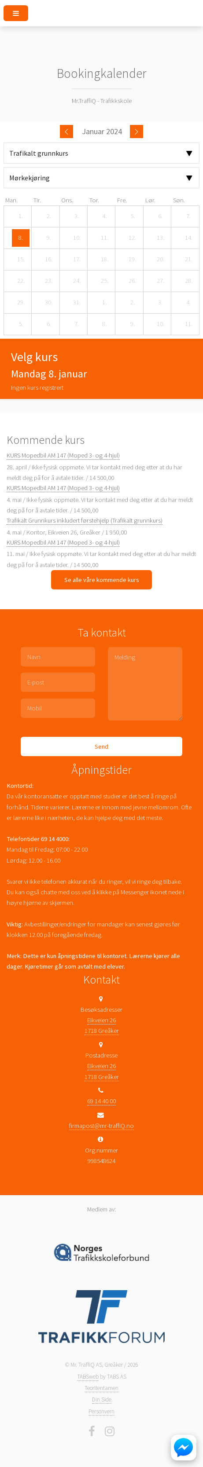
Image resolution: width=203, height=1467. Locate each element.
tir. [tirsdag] (37, 200)
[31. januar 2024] (76, 302)
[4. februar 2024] (188, 302)
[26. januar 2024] (132, 281)
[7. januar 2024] (188, 216)
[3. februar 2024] (160, 302)
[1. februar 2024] (104, 302)
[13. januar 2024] (160, 238)
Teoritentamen (101, 1388)
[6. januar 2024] (160, 216)
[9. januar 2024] (48, 238)
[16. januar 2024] (48, 259)
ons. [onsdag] (67, 200)
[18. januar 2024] (104, 259)
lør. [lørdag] (150, 200)
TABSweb (88, 1376)
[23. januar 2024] (48, 281)
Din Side (101, 1399)
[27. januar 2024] (160, 281)
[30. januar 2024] (48, 302)
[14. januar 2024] (188, 238)
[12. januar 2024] (132, 238)
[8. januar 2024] (20, 238)
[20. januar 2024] (160, 259)
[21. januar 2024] (188, 259)
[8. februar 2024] (104, 324)
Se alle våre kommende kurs (101, 580)
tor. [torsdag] (94, 200)
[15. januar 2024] (20, 259)
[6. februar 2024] (48, 324)
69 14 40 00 (101, 1101)
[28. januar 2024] (188, 281)
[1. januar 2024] (20, 216)
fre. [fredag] (122, 200)
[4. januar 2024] (104, 216)
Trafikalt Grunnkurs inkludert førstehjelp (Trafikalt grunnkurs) (84, 520)
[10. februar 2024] (160, 324)
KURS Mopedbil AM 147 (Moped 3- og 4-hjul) (63, 455)
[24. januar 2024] (76, 281)
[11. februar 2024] (188, 324)
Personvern (101, 1411)
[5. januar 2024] (132, 216)
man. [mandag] (11, 200)
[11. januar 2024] (104, 238)
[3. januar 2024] (76, 216)
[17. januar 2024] (76, 259)
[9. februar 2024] (132, 324)
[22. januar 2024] (20, 281)
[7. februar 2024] (76, 324)
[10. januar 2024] (76, 238)
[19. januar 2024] (132, 259)
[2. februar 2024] (132, 302)
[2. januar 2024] (48, 216)
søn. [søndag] (179, 200)
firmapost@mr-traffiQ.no (101, 1126)
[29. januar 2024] (20, 302)
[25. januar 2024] (104, 281)
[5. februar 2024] (20, 324)
